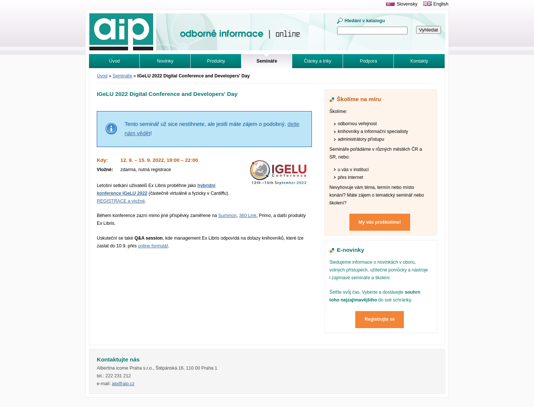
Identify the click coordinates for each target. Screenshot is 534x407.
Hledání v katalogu (365, 20)
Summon (227, 215)
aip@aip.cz (123, 383)
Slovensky (406, 4)
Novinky (165, 61)
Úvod (114, 61)
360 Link (248, 215)
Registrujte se (380, 319)
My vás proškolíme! (380, 222)
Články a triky (318, 61)
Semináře (122, 76)
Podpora (368, 61)
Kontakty (419, 61)
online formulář (153, 245)
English (441, 4)
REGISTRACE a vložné (121, 201)
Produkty (216, 61)
